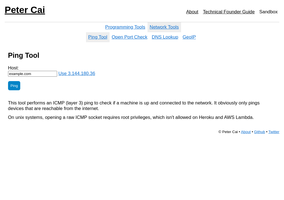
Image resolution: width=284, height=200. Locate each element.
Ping (14, 86)
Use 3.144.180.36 (76, 73)
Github (259, 132)
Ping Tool (97, 37)
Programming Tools (125, 27)
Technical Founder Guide (229, 11)
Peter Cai (25, 10)
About (192, 11)
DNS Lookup (165, 37)
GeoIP (189, 37)
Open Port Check (130, 37)
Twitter (274, 132)
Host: (13, 68)
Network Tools (164, 27)
